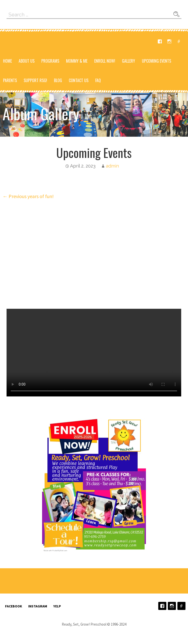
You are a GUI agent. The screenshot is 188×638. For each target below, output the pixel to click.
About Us (27, 61)
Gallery (128, 61)
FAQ (98, 80)
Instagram (169, 41)
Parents (10, 80)
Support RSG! (35, 80)
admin (112, 166)
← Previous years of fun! (28, 196)
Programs (50, 61)
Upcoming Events (156, 61)
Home (7, 61)
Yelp (179, 41)
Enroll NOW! (104, 61)
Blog (58, 80)
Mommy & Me (76, 61)
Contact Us (78, 80)
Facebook (160, 41)
